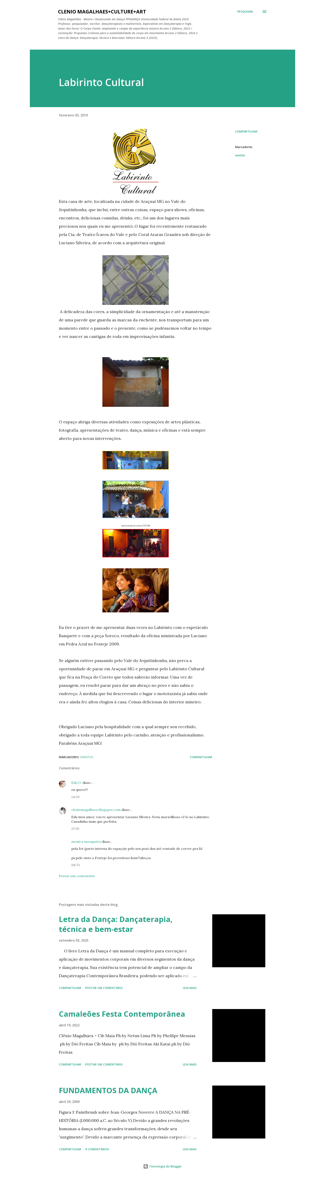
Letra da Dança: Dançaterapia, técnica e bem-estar (115, 924)
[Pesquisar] (245, 11)
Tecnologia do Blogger (162, 1166)
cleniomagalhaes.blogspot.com (96, 810)
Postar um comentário (77, 876)
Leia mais (189, 988)
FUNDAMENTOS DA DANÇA (108, 1090)
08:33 (75, 865)
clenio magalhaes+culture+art (102, 11)
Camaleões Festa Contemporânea (122, 1014)
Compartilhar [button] (246, 131)
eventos (240, 155)
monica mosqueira (86, 841)
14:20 (75, 797)
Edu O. (76, 783)
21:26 (75, 828)
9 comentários (97, 1149)
